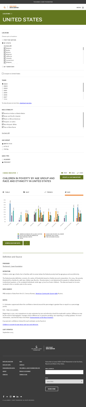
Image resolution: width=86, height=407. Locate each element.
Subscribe (52, 389)
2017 (5, 97)
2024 (5, 84)
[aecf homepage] (5, 7)
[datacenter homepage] (14, 7)
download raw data (25, 103)
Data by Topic (7, 364)
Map (27, 192)
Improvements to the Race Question (41, 317)
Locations (6, 14)
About (4, 371)
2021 (5, 90)
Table (7, 192)
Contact (21, 364)
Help (20, 361)
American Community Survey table (47, 293)
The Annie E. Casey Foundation (43, 2)
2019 (5, 93)
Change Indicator (9, 173)
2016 (5, 99)
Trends (50, 192)
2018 (5, 95)
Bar (68, 192)
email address (49, 368)
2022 (5, 88)
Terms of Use (23, 374)
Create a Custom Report (71, 177)
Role (46, 378)
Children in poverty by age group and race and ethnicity (20, 324)
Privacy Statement (25, 371)
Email (72, 173)
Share (80, 173)
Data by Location (8, 361)
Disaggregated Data (9, 368)
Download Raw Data (12, 243)
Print (64, 173)
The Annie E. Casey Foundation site (29, 368)
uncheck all (7, 46)
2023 (5, 86)
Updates (5, 374)
